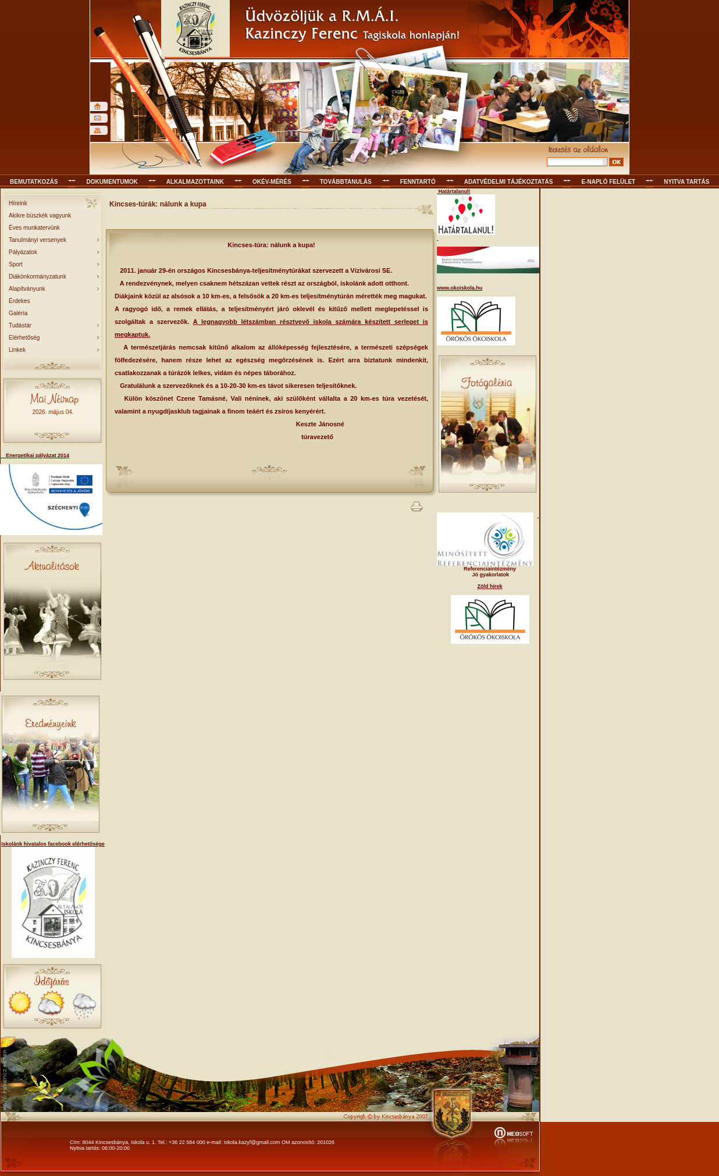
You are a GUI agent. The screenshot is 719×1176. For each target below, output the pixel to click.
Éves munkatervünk (34, 227)
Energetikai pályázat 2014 (34, 455)
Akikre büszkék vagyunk (40, 215)
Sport (16, 264)
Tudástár (20, 325)
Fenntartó (418, 182)
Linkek (17, 350)
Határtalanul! (454, 191)
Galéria (18, 313)
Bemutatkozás (34, 182)
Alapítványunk (27, 289)
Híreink (18, 203)
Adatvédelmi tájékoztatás (508, 182)
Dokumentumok (111, 182)
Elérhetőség (24, 337)
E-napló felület (608, 182)
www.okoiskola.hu (459, 288)
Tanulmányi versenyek (37, 240)
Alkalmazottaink (195, 182)
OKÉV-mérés (271, 182)
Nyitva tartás (686, 182)
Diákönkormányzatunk (37, 276)
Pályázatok (23, 252)
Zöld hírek (489, 586)
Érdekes (19, 301)
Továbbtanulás (346, 182)
